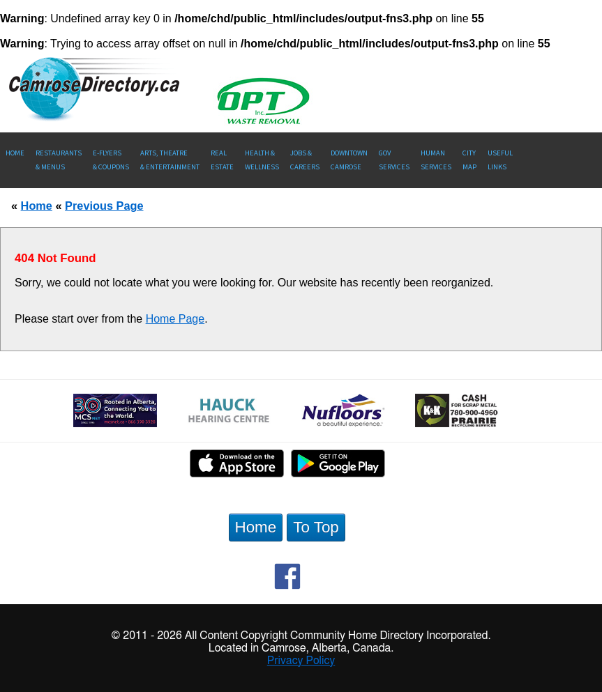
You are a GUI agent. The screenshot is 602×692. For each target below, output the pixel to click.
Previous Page (104, 205)
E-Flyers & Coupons (111, 159)
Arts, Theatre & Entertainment (170, 159)
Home (15, 152)
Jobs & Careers (304, 159)
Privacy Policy (301, 660)
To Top (316, 527)
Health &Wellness (262, 159)
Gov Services (394, 159)
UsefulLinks (500, 159)
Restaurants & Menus (59, 159)
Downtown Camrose (349, 159)
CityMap (469, 159)
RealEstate (222, 159)
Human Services (436, 159)
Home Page (175, 319)
